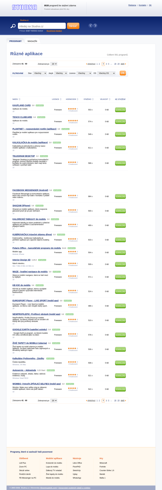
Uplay (75, 474)
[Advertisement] (69, 86)
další (122, 64)
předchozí (91, 64)
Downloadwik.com (48, 488)
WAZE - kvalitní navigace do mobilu (30, 271)
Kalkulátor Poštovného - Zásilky (28, 358)
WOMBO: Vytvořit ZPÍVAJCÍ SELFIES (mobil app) (37, 384)
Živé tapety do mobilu (54, 474)
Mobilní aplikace (54, 458)
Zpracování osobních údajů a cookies (74, 488)
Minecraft (103, 463)
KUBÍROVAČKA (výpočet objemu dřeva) (32, 234)
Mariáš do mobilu (53, 478)
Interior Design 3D (22, 260)
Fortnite (103, 467)
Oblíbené (23, 458)
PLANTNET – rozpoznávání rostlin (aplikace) (34, 129)
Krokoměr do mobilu (54, 463)
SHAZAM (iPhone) (21, 205)
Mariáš (102, 474)
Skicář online (24, 470)
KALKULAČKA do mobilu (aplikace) (30, 142)
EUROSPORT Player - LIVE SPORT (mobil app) (36, 300)
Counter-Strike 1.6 (107, 470)
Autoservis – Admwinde (24, 370)
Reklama (132, 5)
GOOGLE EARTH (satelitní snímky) (30, 329)
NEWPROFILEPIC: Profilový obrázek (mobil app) (36, 314)
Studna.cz (24, 20)
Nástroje (77, 458)
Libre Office (77, 463)
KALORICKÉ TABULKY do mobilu (29, 219)
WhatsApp (77, 478)
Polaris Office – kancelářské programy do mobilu (37, 248)
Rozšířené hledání (54, 31)
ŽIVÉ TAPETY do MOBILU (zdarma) (30, 343)
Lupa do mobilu (52, 467)
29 (118, 64)
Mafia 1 (102, 478)
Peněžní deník (25, 474)
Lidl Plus (22, 463)
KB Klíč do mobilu (22, 285)
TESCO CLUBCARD (22, 117)
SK (150, 5)
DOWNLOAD (120, 110)
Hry (101, 458)
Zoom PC (23, 467)
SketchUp (77, 470)
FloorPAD (76, 467)
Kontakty (142, 5)
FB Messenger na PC (27, 478)
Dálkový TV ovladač (54, 470)
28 (115, 64)
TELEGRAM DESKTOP (24, 156)
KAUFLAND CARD (22, 105)
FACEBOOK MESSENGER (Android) (30, 190)
